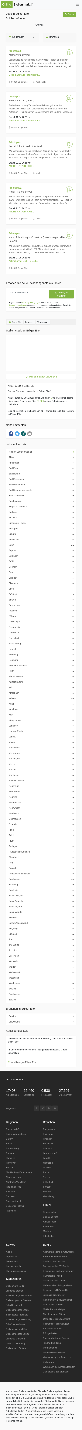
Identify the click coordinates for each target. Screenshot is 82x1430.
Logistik (46, 1158)
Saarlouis (24, 890)
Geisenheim (24, 627)
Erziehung (48, 1134)
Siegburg (24, 928)
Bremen (10, 1153)
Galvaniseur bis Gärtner (54, 1280)
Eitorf (24, 588)
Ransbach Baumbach (24, 851)
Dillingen (24, 577)
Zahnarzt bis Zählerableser (56, 1372)
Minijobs (47, 1231)
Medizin (47, 1167)
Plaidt (24, 829)
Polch (24, 835)
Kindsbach (24, 692)
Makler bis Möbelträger (54, 1309)
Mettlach (24, 769)
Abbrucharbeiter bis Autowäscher (59, 1252)
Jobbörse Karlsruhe (15, 1324)
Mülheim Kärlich (24, 780)
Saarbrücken (24, 879)
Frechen (24, 610)
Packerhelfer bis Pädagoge (56, 1324)
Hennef (24, 648)
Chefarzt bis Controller (54, 1261)
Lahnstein (24, 725)
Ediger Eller (15, 322)
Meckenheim (24, 753)
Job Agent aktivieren (61, 294)
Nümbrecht (24, 813)
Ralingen (24, 846)
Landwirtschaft (50, 1153)
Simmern (24, 933)
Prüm (24, 840)
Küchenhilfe (41, 82)
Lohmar (24, 736)
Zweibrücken (24, 994)
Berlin (9, 1143)
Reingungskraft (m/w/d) (21, 100)
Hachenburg (24, 643)
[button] (11, 433)
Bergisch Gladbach (24, 506)
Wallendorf (24, 961)
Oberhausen (24, 818)
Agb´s (9, 1252)
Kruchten (24, 709)
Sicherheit (48, 1182)
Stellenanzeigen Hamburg (18, 1319)
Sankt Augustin (24, 901)
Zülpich (24, 999)
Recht (46, 1172)
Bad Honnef (24, 473)
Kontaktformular (14, 1266)
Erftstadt (24, 594)
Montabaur (24, 774)
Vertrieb (47, 1191)
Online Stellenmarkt (15, 1079)
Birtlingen (24, 528)
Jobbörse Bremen (14, 1291)
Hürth (24, 670)
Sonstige (47, 1187)
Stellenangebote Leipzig (17, 1334)
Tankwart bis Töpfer (52, 1343)
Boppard (24, 550)
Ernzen (24, 599)
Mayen (24, 742)
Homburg (24, 659)
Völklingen (24, 955)
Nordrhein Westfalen (16, 1182)
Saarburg (24, 884)
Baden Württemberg (16, 1134)
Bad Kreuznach (24, 479)
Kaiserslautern (24, 681)
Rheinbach (24, 857)
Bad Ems (24, 468)
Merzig (24, 764)
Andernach (24, 462)
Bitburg (24, 533)
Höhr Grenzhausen (24, 665)
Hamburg (10, 1158)
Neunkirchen (24, 791)
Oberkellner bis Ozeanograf (56, 1319)
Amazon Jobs (49, 1222)
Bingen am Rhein (24, 522)
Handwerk (48, 1143)
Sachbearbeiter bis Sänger (56, 1338)
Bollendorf (24, 539)
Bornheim (24, 555)
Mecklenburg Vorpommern (19, 1172)
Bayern (9, 1139)
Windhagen (24, 983)
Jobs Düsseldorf (14, 1305)
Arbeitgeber (48, 1236)
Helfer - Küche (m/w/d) (21, 191)
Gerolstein (24, 632)
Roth (24, 862)
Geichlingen (24, 621)
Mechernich (24, 747)
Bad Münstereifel (24, 484)
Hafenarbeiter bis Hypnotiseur (57, 1285)
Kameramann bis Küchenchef (57, 1300)
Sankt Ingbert (24, 906)
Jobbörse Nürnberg (15, 1343)
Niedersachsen (13, 1177)
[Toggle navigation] (77, 4)
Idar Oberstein (24, 676)
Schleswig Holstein (15, 1206)
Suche (69, 14)
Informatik (48, 1148)
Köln (24, 714)
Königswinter (24, 720)
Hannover (10, 1163)
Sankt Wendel (24, 911)
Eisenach (24, 583)
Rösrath (24, 868)
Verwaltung (43, 322)
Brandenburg (12, 1148)
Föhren (24, 616)
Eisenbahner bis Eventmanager (58, 1271)
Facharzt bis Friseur (52, 1276)
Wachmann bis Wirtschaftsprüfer (59, 1367)
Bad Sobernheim (24, 495)
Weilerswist (24, 972)
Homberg (24, 654)
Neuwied (24, 796)
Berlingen (24, 511)
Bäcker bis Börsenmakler (55, 1256)
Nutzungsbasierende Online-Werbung (44, 1411)
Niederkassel (24, 802)
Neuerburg (24, 785)
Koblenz (24, 698)
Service (29, 322)
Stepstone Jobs (50, 1217)
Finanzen (47, 1139)
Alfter (24, 457)
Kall (24, 687)
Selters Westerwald (24, 922)
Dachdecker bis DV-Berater (56, 1266)
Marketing (48, 1163)
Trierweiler (24, 944)
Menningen (24, 758)
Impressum (11, 1256)
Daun (24, 572)
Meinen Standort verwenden (41, 377)
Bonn (24, 544)
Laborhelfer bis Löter (53, 1304)
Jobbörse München (15, 1339)
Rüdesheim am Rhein (24, 873)
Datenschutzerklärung (17, 305)
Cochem (24, 566)
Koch (38, 173)
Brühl (24, 561)
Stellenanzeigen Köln (16, 1329)
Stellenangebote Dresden (18, 1300)
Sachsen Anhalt (13, 1201)
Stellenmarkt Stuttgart (16, 1348)
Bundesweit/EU (13, 1129)
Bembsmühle (24, 501)
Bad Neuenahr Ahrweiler (24, 490)
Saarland (10, 1191)
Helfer (38, 219)
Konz (24, 703)
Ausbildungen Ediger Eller (23, 1062)
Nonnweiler (24, 807)
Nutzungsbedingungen (31, 302)
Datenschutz (12, 1261)
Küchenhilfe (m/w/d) (19, 55)
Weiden (24, 966)
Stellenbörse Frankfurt (17, 1315)
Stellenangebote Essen (17, 1310)
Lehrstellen (29, 1095)
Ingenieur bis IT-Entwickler (56, 1290)
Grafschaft (24, 638)
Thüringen (11, 1211)
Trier (24, 939)
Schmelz (24, 917)
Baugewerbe (49, 1129)
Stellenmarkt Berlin (15, 1286)
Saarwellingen (24, 895)
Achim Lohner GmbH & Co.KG (23, 261)
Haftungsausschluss (16, 1271)
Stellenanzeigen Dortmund (19, 1295)
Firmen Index (49, 1212)
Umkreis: (39, 25)
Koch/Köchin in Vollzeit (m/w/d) (26, 146)
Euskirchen (24, 605)
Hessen (9, 1167)
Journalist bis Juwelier (54, 1295)
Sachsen (10, 1196)
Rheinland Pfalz (13, 1187)
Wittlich (24, 988)
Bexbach (24, 517)
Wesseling (24, 977)
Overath (24, 824)
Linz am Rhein (24, 731)
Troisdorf (24, 950)
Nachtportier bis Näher (54, 1314)
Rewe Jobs (48, 1226)
